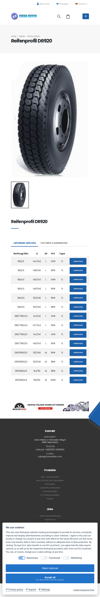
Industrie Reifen (50, 491)
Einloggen (62, 4)
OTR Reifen (50, 484)
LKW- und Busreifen (50, 477)
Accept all (50, 578)
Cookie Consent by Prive (83, 590)
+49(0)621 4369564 (55, 449)
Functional (54, 557)
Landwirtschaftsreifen (50, 487)
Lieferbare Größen (24, 243)
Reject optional (50, 568)
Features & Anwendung (55, 243)
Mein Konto (43, 4)
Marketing (76, 557)
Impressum (50, 519)
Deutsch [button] (81, 4)
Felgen (50, 498)
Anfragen (78, 261)
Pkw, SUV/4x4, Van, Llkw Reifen (50, 480)
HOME (13, 36)
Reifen (22, 36)
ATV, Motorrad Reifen (50, 495)
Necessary (32, 557)
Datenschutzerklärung (50, 516)
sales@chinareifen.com (50, 456)
